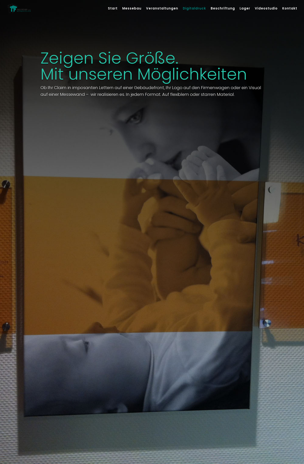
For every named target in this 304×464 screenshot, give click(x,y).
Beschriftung (223, 9)
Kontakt (289, 9)
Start (113, 9)
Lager (245, 9)
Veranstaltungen (162, 9)
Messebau (131, 9)
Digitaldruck (194, 9)
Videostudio (266, 9)
